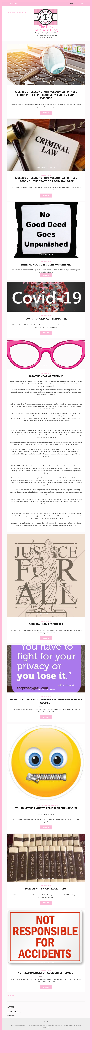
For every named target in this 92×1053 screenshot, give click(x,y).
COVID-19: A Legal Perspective (46, 318)
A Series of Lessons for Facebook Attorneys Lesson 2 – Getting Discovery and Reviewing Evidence (46, 95)
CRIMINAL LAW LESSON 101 (46, 624)
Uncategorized (46, 89)
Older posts (10, 995)
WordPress (78, 1025)
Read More (46, 112)
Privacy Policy (14, 3)
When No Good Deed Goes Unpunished (46, 264)
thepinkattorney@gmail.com (17, 12)
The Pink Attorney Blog (46, 28)
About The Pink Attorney (14, 1012)
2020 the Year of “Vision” (46, 376)
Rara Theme (64, 1025)
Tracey (53, 81)
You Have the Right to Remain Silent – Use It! (46, 808)
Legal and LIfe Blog (40, 805)
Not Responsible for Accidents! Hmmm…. (46, 972)
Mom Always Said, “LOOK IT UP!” (46, 888)
